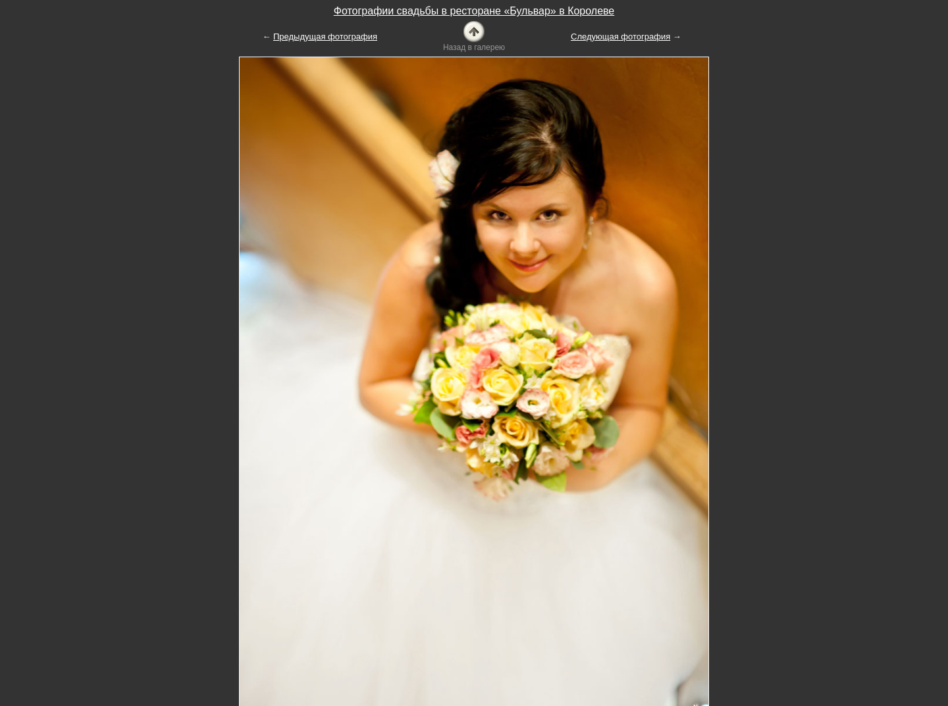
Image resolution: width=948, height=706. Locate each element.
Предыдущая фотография (325, 36)
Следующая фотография (620, 36)
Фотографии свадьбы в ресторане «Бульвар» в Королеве (474, 10)
